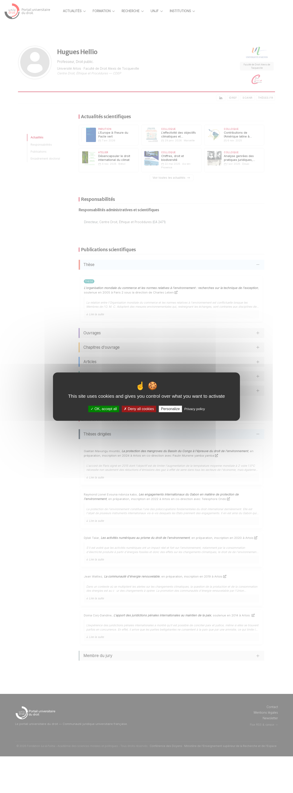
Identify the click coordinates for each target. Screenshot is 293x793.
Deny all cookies (139, 409)
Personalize (170, 409)
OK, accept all (104, 409)
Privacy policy (194, 409)
